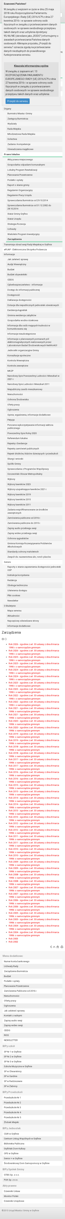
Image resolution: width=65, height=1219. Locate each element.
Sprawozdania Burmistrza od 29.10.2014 (27, 200)
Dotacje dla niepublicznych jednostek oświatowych (33, 305)
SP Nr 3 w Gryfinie (12, 1061)
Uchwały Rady (11, 966)
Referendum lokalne (17, 438)
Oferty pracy (13, 404)
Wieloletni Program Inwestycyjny (23, 234)
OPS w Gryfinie (11, 1153)
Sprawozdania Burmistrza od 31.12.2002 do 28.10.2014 (29, 207)
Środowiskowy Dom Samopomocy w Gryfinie (26, 1163)
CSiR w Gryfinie (11, 1133)
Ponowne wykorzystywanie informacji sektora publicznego (30, 427)
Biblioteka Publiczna (14, 1143)
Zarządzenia (14, 239)
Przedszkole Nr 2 (12, 1102)
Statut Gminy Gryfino (17, 214)
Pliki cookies (13, 595)
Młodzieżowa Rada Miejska (21, 134)
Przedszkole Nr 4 (12, 1112)
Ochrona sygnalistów (18, 538)
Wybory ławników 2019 (19, 494)
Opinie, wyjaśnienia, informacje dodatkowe (28, 415)
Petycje (11, 420)
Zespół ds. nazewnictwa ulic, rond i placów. (29, 557)
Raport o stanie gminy (18, 185)
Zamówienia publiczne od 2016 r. (23, 518)
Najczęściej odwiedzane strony (23, 620)
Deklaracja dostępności (19, 300)
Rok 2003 (13, 938)
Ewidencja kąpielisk (17, 310)
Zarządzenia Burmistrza (16, 971)
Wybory (11, 479)
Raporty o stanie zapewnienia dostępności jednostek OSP (34, 568)
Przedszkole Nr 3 (12, 1107)
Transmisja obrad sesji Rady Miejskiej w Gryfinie (28, 244)
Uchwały (11, 229)
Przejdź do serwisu (17, 101)
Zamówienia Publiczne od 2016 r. (20, 991)
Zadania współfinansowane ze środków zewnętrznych (27, 511)
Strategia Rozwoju (16, 224)
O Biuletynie (10, 606)
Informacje (9, 254)
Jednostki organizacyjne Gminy (23, 350)
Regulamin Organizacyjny (20, 190)
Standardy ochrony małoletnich (23, 551)
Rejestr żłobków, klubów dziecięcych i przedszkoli (32, 453)
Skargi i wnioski (15, 458)
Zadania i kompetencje (18, 144)
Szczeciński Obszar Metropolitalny (24, 474)
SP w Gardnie (10, 1076)
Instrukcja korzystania (18, 575)
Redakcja (12, 580)
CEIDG (10, 279)
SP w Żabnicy (10, 1086)
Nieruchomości (15, 394)
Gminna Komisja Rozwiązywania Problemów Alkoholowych (29, 545)
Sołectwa (12, 139)
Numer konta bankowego (16, 961)
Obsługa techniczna (17, 585)
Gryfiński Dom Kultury (14, 1148)
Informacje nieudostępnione (21, 334)
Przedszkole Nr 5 (12, 1117)
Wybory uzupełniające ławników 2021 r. (27, 489)
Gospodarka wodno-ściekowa (22, 320)
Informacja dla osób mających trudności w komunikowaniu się (28, 327)
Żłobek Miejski (11, 1122)
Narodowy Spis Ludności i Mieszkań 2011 (28, 384)
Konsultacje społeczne (19, 355)
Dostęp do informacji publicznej (23, 290)
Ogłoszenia (13, 409)
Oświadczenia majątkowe (20, 149)
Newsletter (12, 600)
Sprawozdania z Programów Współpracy (28, 469)
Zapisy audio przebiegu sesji (21, 528)
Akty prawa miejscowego (20, 159)
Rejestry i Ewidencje (17, 443)
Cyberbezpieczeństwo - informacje (24, 284)
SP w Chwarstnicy (12, 1071)
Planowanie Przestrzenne (19, 175)
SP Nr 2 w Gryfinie (12, 1056)
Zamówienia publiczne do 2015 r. (23, 523)
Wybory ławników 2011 (19, 504)
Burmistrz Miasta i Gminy (19, 113)
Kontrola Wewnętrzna (18, 360)
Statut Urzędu (14, 219)
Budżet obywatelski (17, 274)
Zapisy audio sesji (13, 1020)
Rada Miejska (14, 129)
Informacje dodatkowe (18, 626)
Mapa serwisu (14, 610)
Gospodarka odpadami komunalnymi (26, 164)
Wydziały (12, 123)
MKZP (10, 371)
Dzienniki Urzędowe (14, 1201)
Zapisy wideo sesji (13, 1025)
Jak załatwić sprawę (17, 259)
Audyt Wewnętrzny (16, 264)
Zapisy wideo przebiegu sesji (22, 533)
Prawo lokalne (12, 154)
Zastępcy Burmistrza (17, 118)
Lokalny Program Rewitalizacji (22, 170)
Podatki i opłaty (15, 180)
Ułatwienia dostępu (17, 590)
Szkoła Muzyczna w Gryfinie (18, 1066)
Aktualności (13, 615)
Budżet (10, 269)
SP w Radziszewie (13, 1081)
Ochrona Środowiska (18, 399)
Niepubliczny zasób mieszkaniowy (24, 389)
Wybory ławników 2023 (19, 484)
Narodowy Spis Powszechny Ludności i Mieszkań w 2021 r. (33, 377)
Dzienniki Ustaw (12, 1191)
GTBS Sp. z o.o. (11, 1174)
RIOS (6, 1035)
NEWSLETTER (11, 1040)
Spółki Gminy (14, 463)
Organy (7, 108)
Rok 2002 (13, 941)
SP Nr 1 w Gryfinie (12, 1051)
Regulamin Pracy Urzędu (19, 195)
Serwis (7, 562)
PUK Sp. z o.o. (11, 1179)
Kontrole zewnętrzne (17, 365)
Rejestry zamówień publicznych (23, 448)
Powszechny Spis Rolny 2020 (22, 433)
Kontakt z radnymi (13, 1015)
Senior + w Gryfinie (13, 1158)
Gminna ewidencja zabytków (21, 315)
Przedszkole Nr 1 (12, 1097)
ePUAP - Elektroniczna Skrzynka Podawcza (25, 249)
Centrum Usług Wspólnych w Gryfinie (22, 1138)
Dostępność (13, 295)
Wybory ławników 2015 (19, 499)
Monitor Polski (11, 1196)
